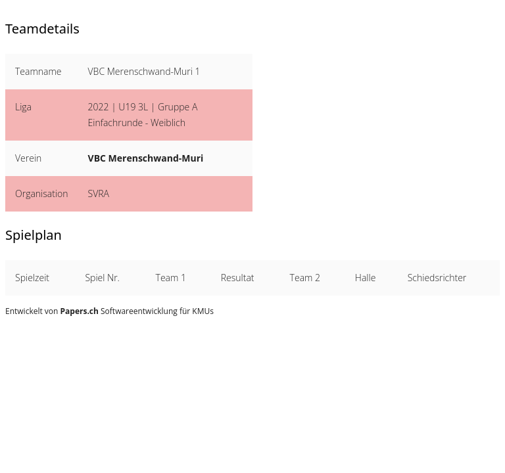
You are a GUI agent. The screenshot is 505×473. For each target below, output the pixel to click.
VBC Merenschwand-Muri (146, 158)
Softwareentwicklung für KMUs (137, 311)
